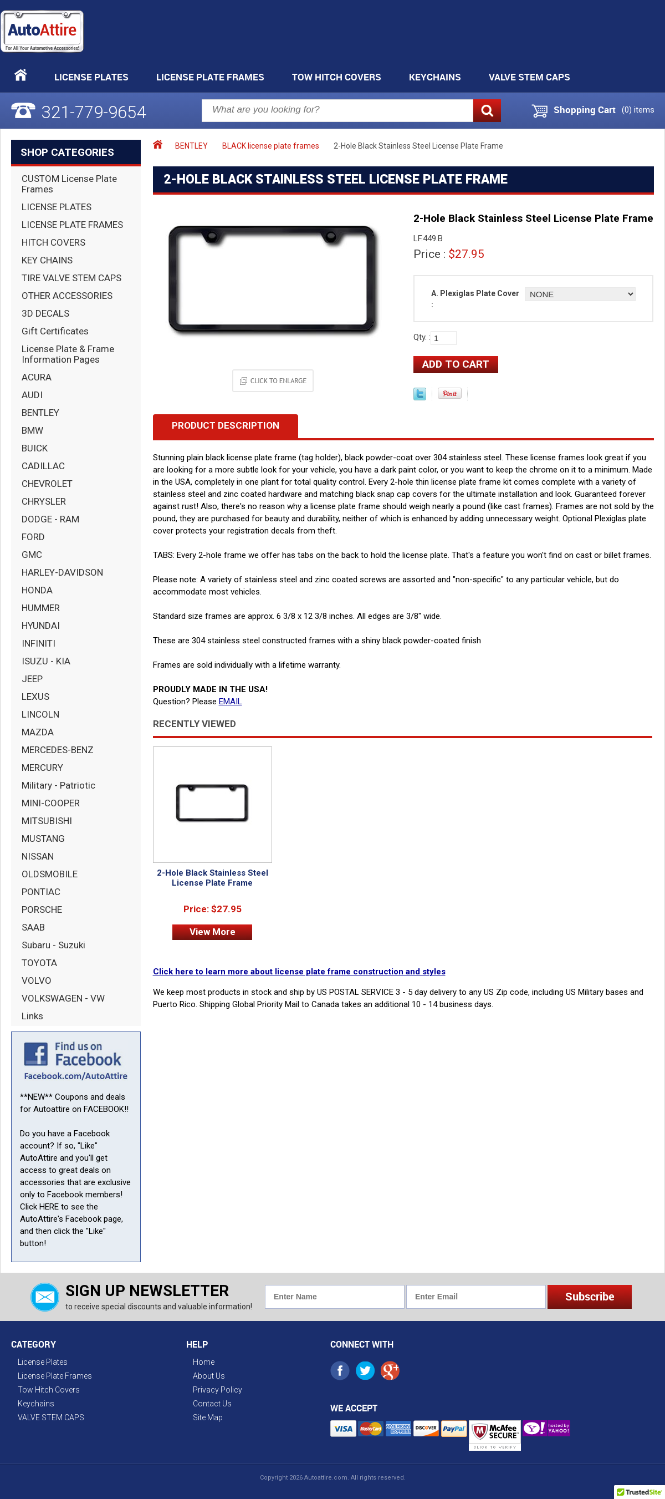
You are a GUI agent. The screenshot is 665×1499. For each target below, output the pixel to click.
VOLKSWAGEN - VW (63, 998)
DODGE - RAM (50, 519)
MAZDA (38, 732)
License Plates (91, 76)
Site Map (208, 1417)
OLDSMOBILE (50, 874)
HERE (49, 1207)
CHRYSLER (44, 501)
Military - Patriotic (58, 785)
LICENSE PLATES (56, 206)
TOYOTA (39, 962)
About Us (209, 1375)
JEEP (32, 678)
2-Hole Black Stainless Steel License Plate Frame (212, 878)
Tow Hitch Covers (336, 76)
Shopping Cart (585, 110)
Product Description (225, 425)
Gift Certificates (55, 331)
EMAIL (230, 702)
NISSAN (38, 856)
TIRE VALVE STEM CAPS (71, 277)
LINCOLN (40, 714)
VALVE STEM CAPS (529, 76)
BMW (32, 430)
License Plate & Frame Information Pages (68, 354)
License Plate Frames (210, 76)
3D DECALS (45, 313)
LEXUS (35, 696)
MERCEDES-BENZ (58, 749)
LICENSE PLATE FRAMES (72, 224)
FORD (33, 536)
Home (203, 1362)
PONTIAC (41, 891)
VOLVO (37, 980)
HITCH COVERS (53, 242)
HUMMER (41, 607)
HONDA (37, 590)
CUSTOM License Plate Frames (69, 184)
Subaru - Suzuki (53, 945)
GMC (32, 554)
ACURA (37, 377)
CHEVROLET (47, 483)
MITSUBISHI (47, 820)
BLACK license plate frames (270, 145)
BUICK (35, 448)
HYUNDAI (41, 625)
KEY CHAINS (47, 260)
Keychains (435, 76)
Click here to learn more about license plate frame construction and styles (299, 972)
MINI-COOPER (51, 803)
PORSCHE (42, 909)
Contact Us (212, 1403)
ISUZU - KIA (46, 661)
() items (638, 110)
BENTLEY (40, 412)
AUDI (32, 394)
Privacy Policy (217, 1389)
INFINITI (38, 643)
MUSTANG (43, 838)
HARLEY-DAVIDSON (62, 572)
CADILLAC (43, 465)
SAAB (33, 927)
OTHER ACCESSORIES (67, 295)
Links (32, 1016)
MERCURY (42, 767)
